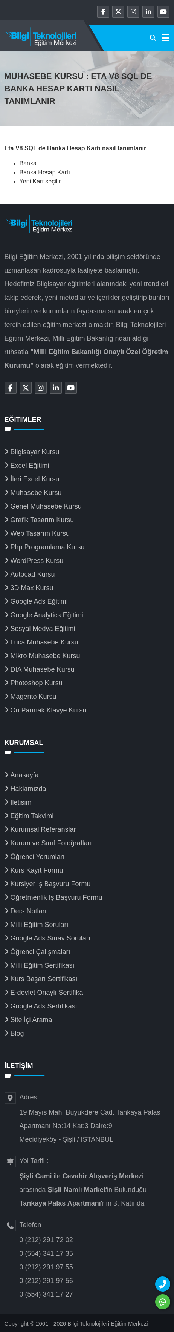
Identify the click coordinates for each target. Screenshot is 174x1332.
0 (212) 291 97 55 (46, 1267)
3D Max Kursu (32, 588)
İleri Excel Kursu (35, 479)
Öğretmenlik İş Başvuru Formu (56, 897)
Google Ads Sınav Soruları (50, 938)
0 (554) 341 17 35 (46, 1253)
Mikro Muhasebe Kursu (45, 656)
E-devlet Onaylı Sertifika (47, 992)
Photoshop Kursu (37, 683)
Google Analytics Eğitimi (47, 615)
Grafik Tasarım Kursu (42, 520)
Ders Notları (29, 911)
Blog (17, 1033)
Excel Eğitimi (30, 465)
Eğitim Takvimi (32, 816)
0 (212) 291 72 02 (46, 1240)
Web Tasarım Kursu (40, 533)
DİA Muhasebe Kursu (43, 669)
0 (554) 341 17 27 (46, 1294)
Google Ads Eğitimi (39, 601)
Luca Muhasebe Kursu (44, 642)
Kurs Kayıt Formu (37, 870)
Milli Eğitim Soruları (40, 924)
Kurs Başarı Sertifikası (44, 979)
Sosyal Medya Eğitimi (43, 628)
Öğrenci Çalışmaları (40, 952)
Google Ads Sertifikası (44, 1006)
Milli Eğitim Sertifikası (43, 965)
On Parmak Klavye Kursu (49, 710)
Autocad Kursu (33, 574)
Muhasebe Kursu (36, 492)
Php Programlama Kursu (48, 547)
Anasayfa (25, 775)
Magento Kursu (33, 696)
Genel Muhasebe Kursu (46, 506)
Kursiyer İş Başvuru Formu (51, 884)
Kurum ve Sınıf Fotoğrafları (51, 843)
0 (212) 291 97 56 (46, 1280)
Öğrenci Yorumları (38, 856)
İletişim (21, 802)
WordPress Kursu (37, 560)
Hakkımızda (28, 788)
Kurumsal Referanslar (43, 829)
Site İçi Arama (31, 1020)
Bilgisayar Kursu (35, 452)
